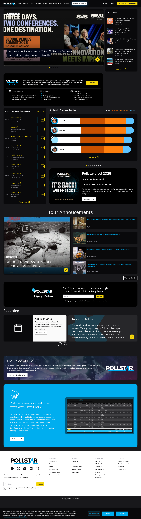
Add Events (98, 476)
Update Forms (99, 484)
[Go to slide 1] (49, 82)
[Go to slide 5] (57, 82)
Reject (108, 513)
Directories (75, 487)
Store (51, 479)
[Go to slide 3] (53, 82)
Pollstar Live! (53, 476)
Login (112, 3)
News (73, 479)
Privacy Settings (54, 487)
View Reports (41, 348)
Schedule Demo (79, 3)
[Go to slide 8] (100, 180)
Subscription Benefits (127, 3)
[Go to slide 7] (98, 180)
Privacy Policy (91, 316)
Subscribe (75, 476)
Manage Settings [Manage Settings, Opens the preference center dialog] (94, 513)
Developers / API (100, 490)
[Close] (138, 513)
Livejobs (97, 487)
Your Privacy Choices (56, 490)
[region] (70, 513)
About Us (52, 482)
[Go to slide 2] (51, 82)
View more (121, 84)
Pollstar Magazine (77, 482)
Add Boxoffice (99, 479)
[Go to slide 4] (55, 82)
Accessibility (99, 493)
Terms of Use (103, 316)
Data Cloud (98, 482)
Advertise (121, 482)
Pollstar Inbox (122, 484)
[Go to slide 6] (96, 180)
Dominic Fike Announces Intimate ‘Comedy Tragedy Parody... (29, 279)
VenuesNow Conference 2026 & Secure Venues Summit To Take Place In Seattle (39, 68)
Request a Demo (123, 476)
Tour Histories (76, 484)
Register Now (89, 214)
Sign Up (99, 311)
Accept (122, 513)
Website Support (123, 479)
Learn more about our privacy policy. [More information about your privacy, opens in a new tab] (15, 517)
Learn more (92, 98)
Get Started (17, 454)
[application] (93, 150)
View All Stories (130, 293)
